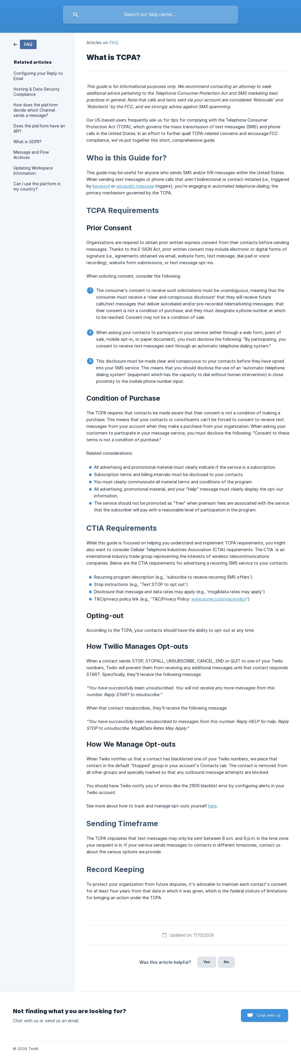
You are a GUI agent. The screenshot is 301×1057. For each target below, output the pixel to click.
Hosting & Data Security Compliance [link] (36, 92)
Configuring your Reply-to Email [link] (38, 76)
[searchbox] (150, 15)
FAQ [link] (114, 42)
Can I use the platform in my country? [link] (37, 186)
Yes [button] (206, 961)
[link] (25, 44)
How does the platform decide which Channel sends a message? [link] (35, 110)
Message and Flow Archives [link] (31, 155)
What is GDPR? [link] (27, 141)
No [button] (226, 961)
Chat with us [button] (269, 1015)
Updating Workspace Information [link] (33, 171)
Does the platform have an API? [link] (39, 129)
